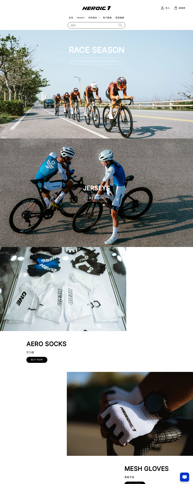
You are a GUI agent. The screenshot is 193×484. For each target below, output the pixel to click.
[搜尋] (120, 25)
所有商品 (92, 17)
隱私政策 (96, 478)
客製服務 (119, 17)
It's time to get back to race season (96, 61)
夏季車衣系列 (96, 197)
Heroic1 (81, 17)
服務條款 (86, 478)
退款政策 (107, 478)
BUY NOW (145, 293)
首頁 (71, 17)
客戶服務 (107, 17)
